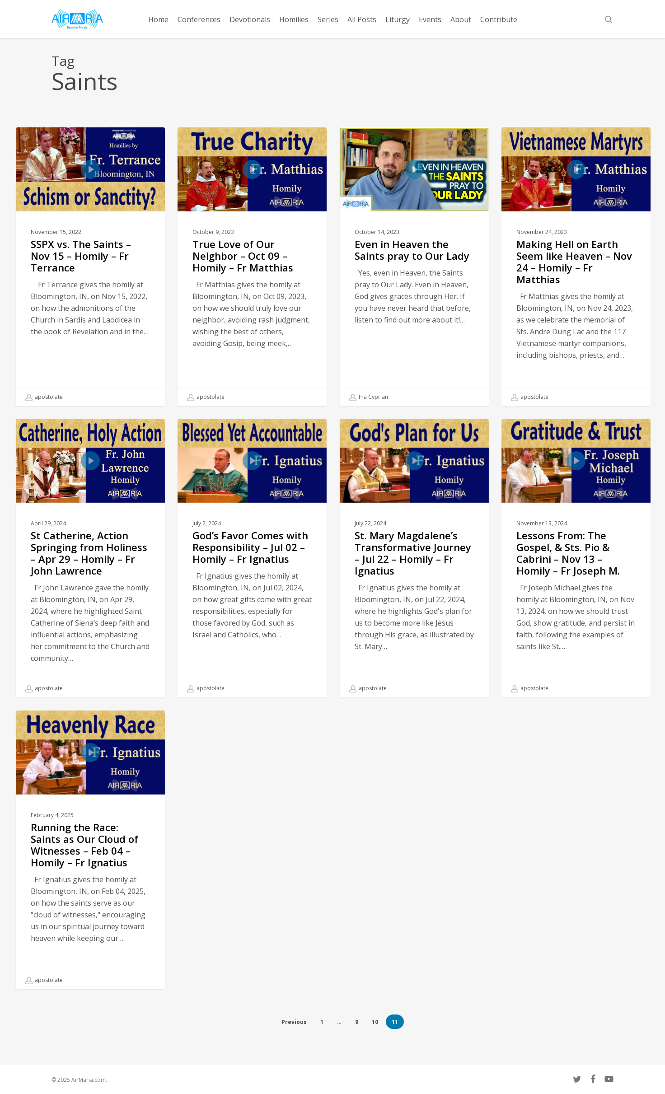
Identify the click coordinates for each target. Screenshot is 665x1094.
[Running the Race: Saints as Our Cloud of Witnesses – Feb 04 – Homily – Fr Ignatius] (90, 858)
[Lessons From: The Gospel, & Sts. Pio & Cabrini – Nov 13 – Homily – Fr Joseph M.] (576, 566)
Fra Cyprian (368, 397)
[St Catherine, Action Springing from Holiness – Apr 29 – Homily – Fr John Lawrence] (90, 566)
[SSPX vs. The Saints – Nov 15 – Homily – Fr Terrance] (90, 266)
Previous (294, 1022)
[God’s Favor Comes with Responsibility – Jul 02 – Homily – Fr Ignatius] (252, 566)
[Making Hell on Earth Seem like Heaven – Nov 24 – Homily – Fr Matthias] (576, 266)
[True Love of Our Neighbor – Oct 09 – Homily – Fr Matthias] (252, 266)
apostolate (44, 397)
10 (375, 1022)
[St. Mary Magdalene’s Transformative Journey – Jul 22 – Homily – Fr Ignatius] (414, 566)
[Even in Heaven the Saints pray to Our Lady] (414, 266)
